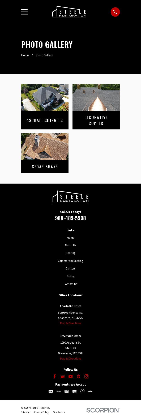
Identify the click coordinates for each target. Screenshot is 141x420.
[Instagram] (86, 376)
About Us (70, 245)
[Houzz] (78, 376)
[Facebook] (55, 376)
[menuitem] (25, 412)
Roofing (70, 253)
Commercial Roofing (70, 261)
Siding (71, 276)
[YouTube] (71, 376)
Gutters (70, 268)
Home (70, 238)
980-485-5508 (70, 218)
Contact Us (70, 284)
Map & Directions (70, 323)
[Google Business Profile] (63, 376)
